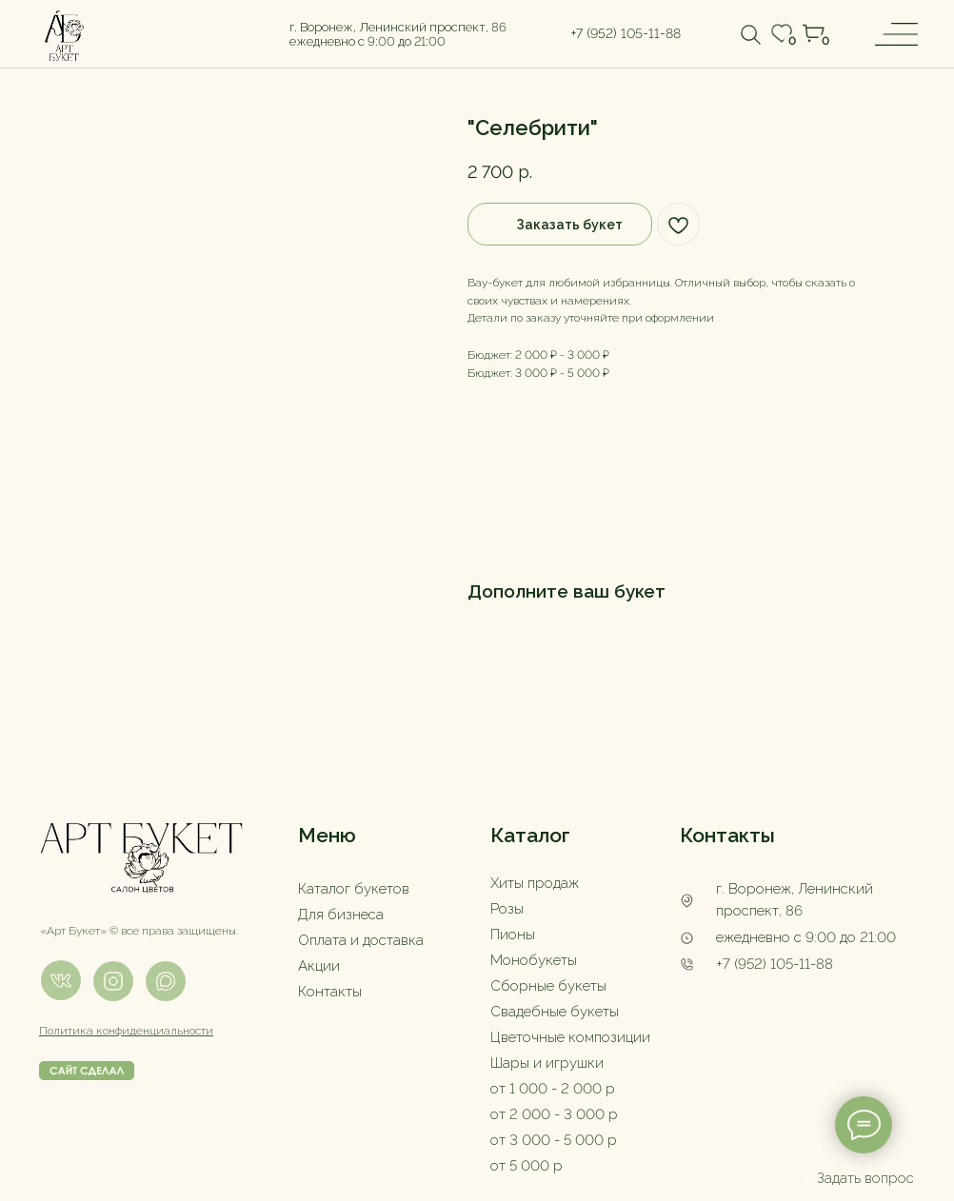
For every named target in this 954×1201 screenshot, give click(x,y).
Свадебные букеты (554, 1011)
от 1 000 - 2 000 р (552, 1088)
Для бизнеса (341, 914)
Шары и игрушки (547, 1063)
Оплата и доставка (361, 940)
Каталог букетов (353, 888)
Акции (319, 966)
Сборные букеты (548, 985)
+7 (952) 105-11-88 (774, 964)
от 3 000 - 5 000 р (553, 1140)
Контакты (330, 991)
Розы (507, 908)
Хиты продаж (534, 883)
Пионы (512, 934)
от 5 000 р (526, 1165)
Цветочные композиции (570, 1037)
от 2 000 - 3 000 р (554, 1114)
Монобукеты (533, 960)
